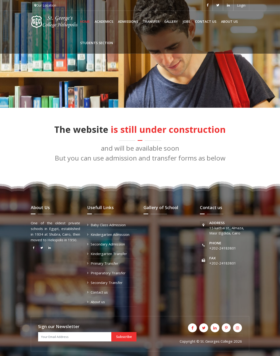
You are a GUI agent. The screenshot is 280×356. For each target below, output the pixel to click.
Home (85, 21)
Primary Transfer (104, 263)
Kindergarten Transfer (109, 253)
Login (241, 5)
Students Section (96, 43)
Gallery (171, 21)
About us (229, 21)
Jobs (186, 21)
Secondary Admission (108, 244)
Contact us (205, 21)
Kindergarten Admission (110, 234)
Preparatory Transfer (108, 273)
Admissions (128, 21)
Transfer (151, 21)
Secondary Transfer (107, 282)
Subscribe (124, 336)
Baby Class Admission (108, 224)
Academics (104, 21)
